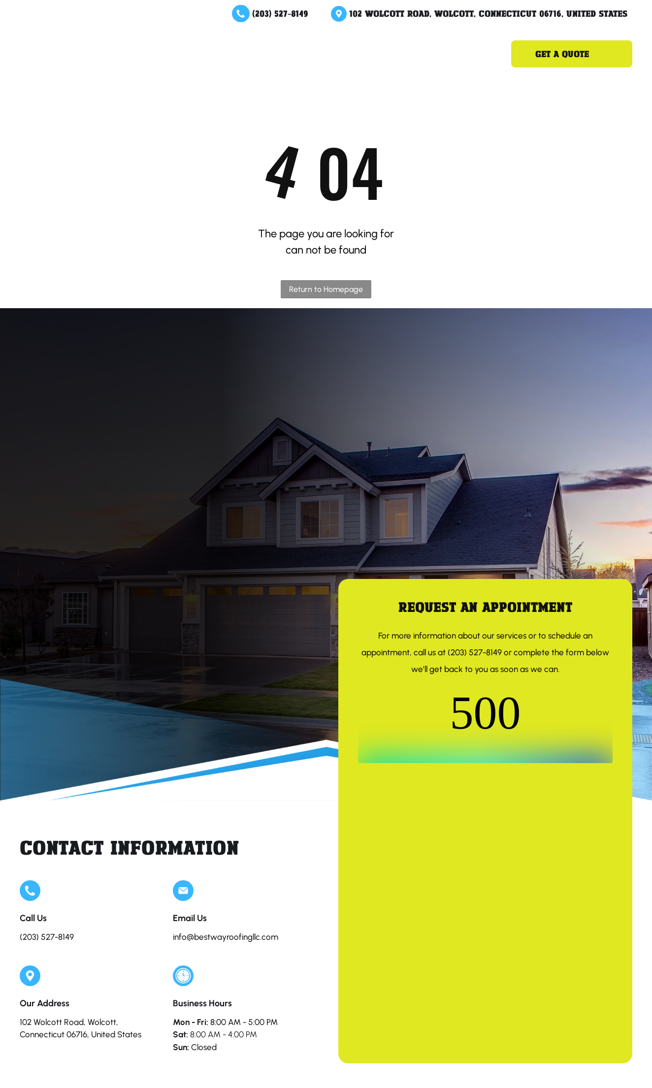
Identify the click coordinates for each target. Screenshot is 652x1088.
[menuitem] (203, 53)
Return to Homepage (326, 289)
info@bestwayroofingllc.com (225, 937)
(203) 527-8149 (280, 13)
